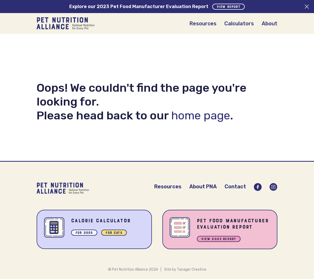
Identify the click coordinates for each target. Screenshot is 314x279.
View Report (228, 7)
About (269, 23)
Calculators (239, 23)
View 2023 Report (218, 239)
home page (200, 115)
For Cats (114, 233)
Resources (202, 23)
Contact (235, 186)
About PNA (203, 186)
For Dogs (84, 233)
